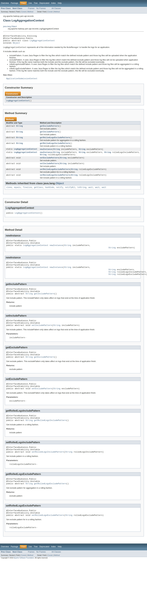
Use (30, 3)
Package (14, 3)
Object (16, 44)
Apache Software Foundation (24, 581)
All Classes (56, 8)
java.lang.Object (10, 26)
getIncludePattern (49, 135)
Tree (36, 3)
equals (17, 193)
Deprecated (44, 3)
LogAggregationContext (42, 41)
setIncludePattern (49, 168)
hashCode (49, 193)
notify (59, 193)
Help (60, 3)
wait (90, 193)
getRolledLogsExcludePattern (55, 141)
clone (9, 193)
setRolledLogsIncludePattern (55, 180)
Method (30, 12)
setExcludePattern (49, 162)
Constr (23, 12)
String (19, 129)
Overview (5, 3)
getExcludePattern (49, 129)
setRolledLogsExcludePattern (55, 174)
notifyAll (70, 193)
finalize (27, 193)
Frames (31, 8)
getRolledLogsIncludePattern (55, 147)
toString (81, 193)
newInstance (46, 153)
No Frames (41, 8)
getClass (38, 193)
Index (53, 3)
